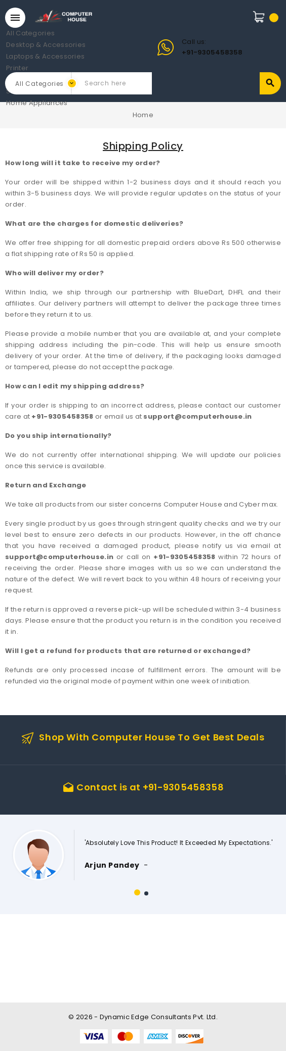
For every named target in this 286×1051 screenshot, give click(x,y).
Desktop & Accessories (15, 45)
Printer (15, 68)
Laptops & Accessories (15, 57)
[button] (137, 892)
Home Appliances (15, 103)
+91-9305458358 (212, 52)
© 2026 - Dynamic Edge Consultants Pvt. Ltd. (143, 1017)
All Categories (15, 33)
